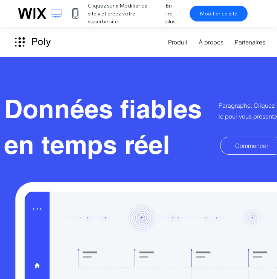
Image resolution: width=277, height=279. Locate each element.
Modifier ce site (218, 13)
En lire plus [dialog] (170, 13)
